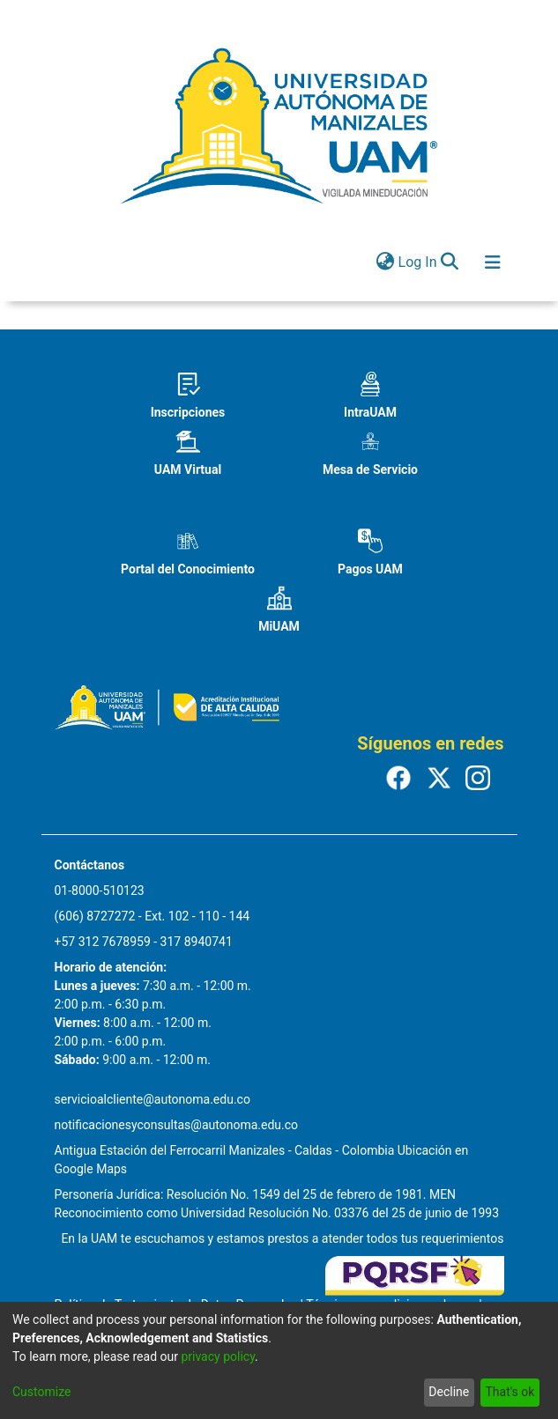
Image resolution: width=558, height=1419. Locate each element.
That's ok (509, 1392)
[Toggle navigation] (492, 262)
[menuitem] (386, 262)
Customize (41, 1392)
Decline (448, 1392)
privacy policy (218, 1356)
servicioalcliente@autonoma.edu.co (152, 1099)
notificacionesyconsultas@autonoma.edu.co (177, 1125)
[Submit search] (450, 262)
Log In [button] (418, 262)
